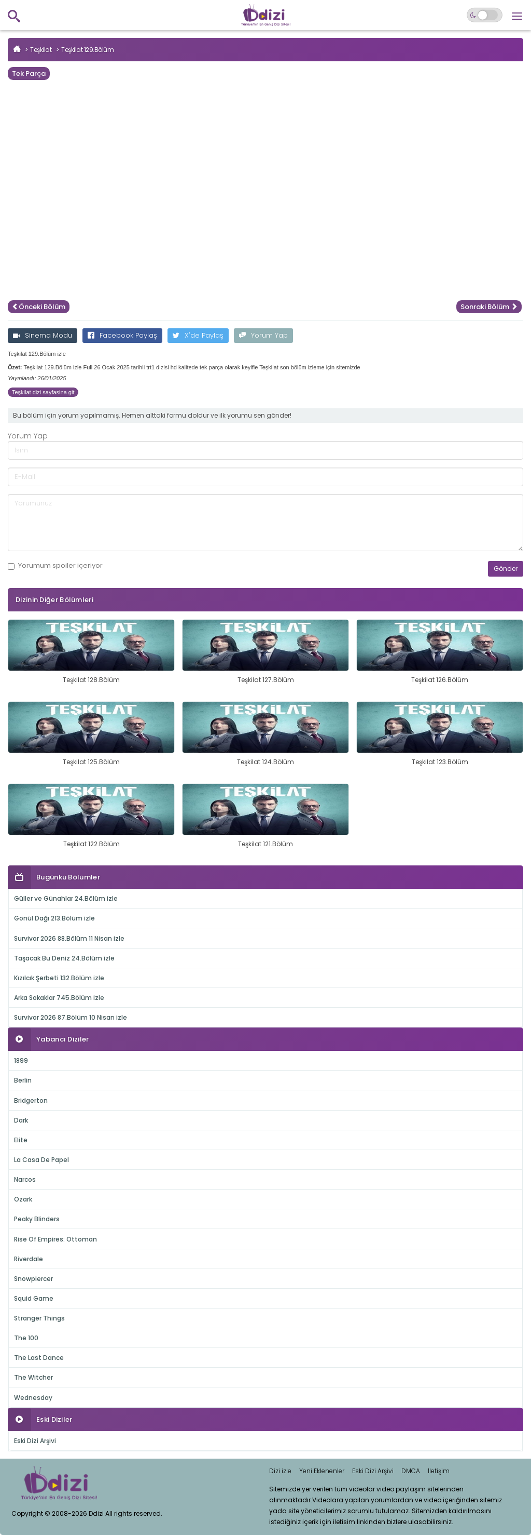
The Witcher (33, 1377)
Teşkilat (40, 49)
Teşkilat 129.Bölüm (87, 49)
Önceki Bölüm (38, 307)
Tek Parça (29, 73)
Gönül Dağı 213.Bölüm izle (54, 918)
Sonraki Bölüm (489, 307)
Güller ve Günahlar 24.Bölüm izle (66, 898)
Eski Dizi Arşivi (35, 1440)
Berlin (23, 1080)
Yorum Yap (263, 335)
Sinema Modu (42, 335)
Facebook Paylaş (122, 335)
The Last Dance (39, 1357)
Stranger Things (39, 1318)
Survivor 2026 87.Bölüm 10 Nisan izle (70, 1017)
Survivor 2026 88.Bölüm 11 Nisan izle (69, 938)
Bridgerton (31, 1100)
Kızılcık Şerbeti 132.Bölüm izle (59, 977)
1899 (21, 1060)
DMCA (410, 1470)
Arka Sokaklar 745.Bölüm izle (59, 997)
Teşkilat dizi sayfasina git (43, 392)
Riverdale (28, 1258)
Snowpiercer (33, 1278)
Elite (20, 1140)
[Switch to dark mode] (484, 15)
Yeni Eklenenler (321, 1470)
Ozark (23, 1199)
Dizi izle (280, 1470)
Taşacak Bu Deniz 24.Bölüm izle (64, 958)
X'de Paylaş (198, 335)
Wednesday (33, 1397)
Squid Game (33, 1298)
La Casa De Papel (41, 1159)
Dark (21, 1120)
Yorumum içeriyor (55, 565)
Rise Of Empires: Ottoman (55, 1239)
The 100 (26, 1337)
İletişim (439, 1470)
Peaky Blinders (37, 1218)
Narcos (25, 1179)
